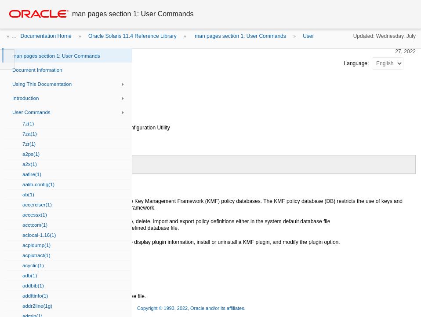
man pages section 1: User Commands (239, 36)
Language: (357, 63)
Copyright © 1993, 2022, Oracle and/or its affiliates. (192, 308)
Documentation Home (46, 36)
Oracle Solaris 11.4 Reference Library (132, 36)
